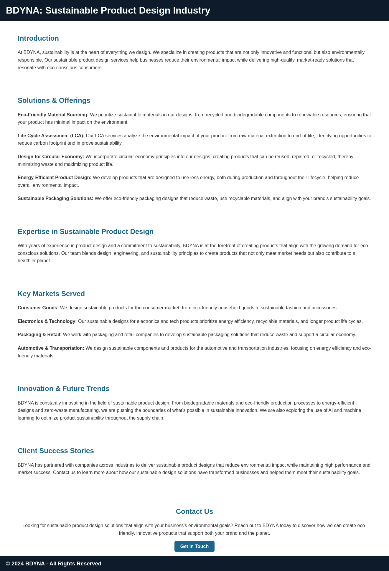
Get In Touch (194, 546)
